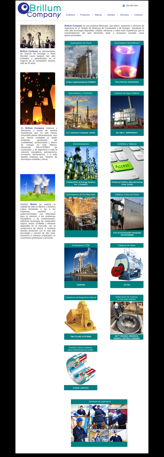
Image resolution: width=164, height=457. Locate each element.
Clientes (111, 15)
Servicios (124, 15)
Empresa (70, 15)
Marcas (98, 15)
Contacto (138, 15)
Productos (85, 15)
